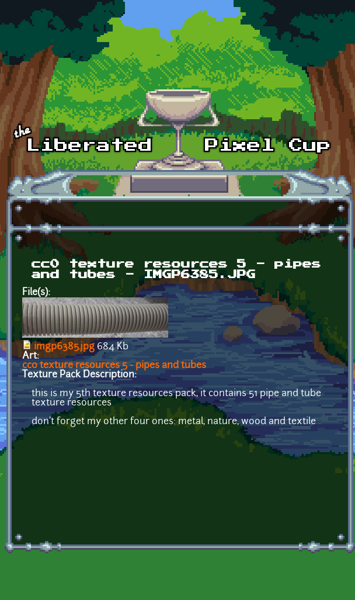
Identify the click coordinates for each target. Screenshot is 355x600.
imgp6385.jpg (64, 347)
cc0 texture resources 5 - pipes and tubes (114, 365)
